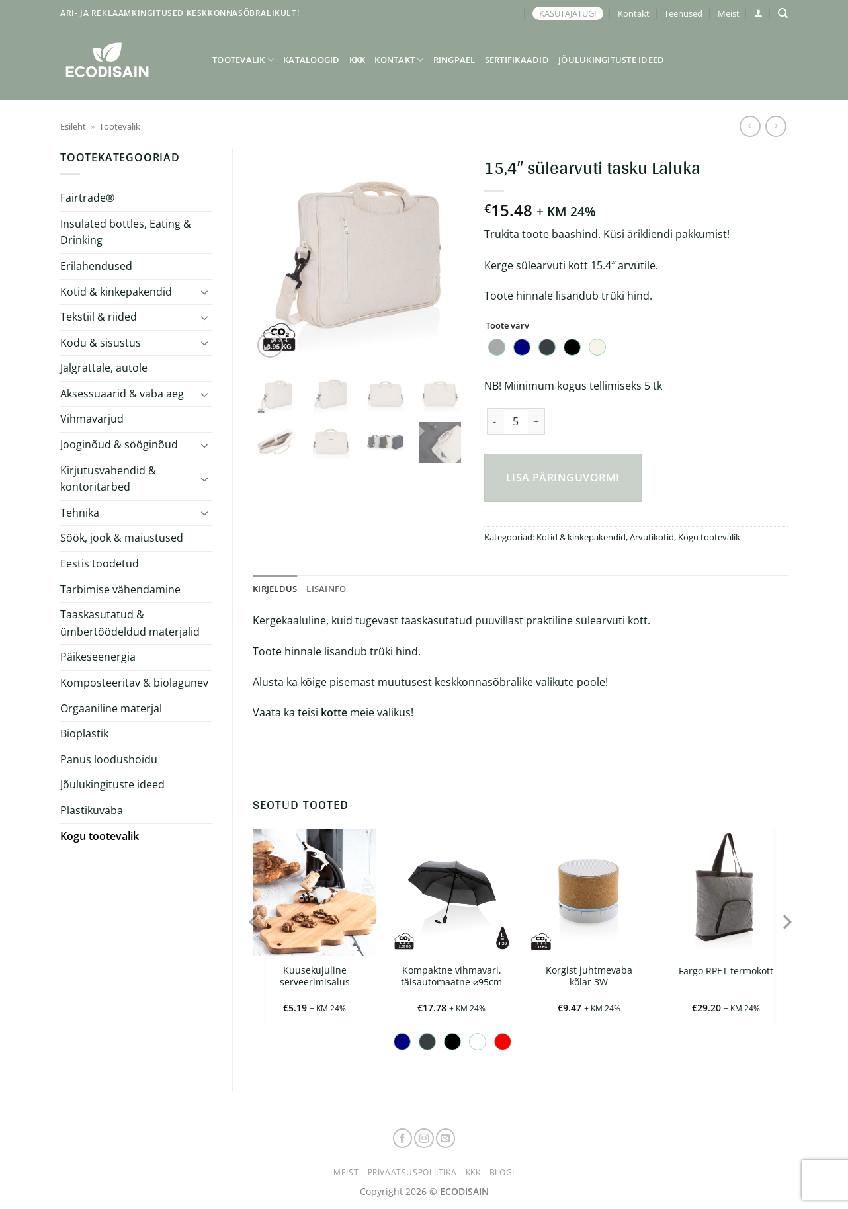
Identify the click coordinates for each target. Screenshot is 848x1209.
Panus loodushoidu (108, 759)
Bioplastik (84, 733)
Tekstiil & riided (98, 317)
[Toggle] (204, 292)
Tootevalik (243, 60)
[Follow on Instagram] (424, 1138)
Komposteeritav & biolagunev (134, 682)
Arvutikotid (652, 537)
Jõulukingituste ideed (611, 59)
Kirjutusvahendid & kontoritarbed (108, 479)
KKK (357, 59)
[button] (758, 13)
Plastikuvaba (91, 810)
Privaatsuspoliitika (412, 1172)
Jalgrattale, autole (104, 367)
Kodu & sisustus (100, 342)
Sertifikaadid (517, 59)
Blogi (502, 1172)
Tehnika (79, 512)
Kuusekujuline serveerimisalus (315, 976)
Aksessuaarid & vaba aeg (122, 393)
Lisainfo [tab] (326, 589)
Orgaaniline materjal (111, 708)
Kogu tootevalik (99, 836)
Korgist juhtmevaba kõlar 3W (589, 976)
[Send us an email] (446, 1138)
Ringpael (454, 59)
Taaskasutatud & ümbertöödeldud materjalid (130, 623)
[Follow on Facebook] (403, 1138)
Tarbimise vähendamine (120, 589)
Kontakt (634, 13)
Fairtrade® (87, 197)
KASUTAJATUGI (568, 13)
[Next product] (750, 126)
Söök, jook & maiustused (121, 537)
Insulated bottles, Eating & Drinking (125, 232)
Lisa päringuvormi (563, 477)
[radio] (497, 347)
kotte (334, 712)
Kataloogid (311, 59)
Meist (729, 13)
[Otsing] (783, 13)
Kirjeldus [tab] (275, 589)
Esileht (73, 126)
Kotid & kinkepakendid (116, 291)
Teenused (683, 13)
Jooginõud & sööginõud (119, 444)
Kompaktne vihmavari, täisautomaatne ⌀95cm (451, 976)
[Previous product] (775, 126)
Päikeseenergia (98, 656)
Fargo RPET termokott (726, 971)
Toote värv (507, 326)
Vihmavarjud (92, 418)
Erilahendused (96, 266)
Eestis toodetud (99, 563)
